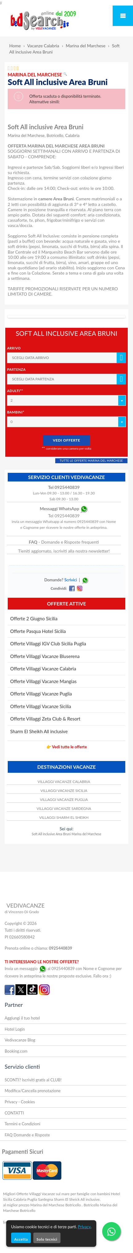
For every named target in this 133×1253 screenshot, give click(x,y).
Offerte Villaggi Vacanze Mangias (43, 681)
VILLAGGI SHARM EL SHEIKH (64, 817)
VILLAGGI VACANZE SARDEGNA (63, 808)
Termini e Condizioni (22, 1123)
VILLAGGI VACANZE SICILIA (63, 790)
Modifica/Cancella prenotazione (32, 1090)
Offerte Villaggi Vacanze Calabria (43, 668)
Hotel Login (15, 1029)
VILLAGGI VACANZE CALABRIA (64, 781)
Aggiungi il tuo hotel (22, 1018)
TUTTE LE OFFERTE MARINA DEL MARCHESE (91, 460)
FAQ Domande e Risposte (27, 1134)
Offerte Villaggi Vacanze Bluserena (45, 656)
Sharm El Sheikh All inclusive (39, 731)
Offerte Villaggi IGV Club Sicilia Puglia (48, 643)
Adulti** (15, 391)
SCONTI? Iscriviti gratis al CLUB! (33, 1079)
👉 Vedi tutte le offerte (66, 746)
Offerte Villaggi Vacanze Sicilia (40, 706)
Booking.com (16, 1051)
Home (15, 45)
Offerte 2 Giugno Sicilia (33, 618)
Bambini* (15, 412)
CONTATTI (14, 1112)
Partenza (16, 369)
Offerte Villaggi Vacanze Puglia (41, 693)
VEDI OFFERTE (66, 440)
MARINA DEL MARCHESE (37, 74)
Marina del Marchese (86, 45)
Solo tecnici (46, 1239)
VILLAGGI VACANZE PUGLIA (64, 799)
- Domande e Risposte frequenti (64, 542)
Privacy (84, 1226)
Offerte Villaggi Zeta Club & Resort (45, 718)
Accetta (21, 1239)
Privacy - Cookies (20, 1101)
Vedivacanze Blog (20, 1039)
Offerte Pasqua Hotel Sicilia (38, 631)
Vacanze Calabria (43, 45)
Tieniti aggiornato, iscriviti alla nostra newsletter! (64, 551)
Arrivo (14, 348)
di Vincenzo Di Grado (22, 911)
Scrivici (70, 579)
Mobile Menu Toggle (123, 16)
